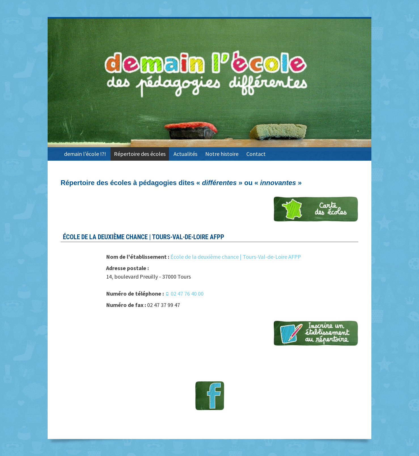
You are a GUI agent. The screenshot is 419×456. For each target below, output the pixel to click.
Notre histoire (221, 153)
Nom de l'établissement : (137, 256)
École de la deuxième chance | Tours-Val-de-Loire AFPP (235, 256)
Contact (256, 153)
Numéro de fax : (126, 304)
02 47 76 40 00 (187, 293)
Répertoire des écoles (140, 153)
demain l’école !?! (85, 153)
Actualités (185, 153)
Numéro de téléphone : (135, 293)
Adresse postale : (127, 268)
